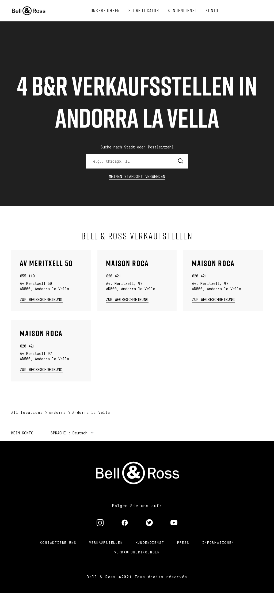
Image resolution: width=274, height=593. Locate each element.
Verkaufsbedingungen (137, 552)
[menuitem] (105, 11)
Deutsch (80, 432)
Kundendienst (150, 542)
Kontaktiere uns (58, 542)
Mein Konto (22, 432)
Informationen (218, 542)
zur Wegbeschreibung (41, 299)
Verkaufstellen (106, 542)
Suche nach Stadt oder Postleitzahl (137, 147)
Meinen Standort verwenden (137, 176)
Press (183, 542)
